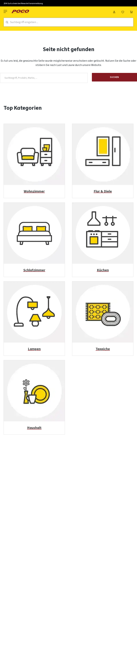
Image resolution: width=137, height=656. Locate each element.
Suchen (114, 77)
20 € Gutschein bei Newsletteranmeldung (23, 3)
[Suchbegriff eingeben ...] (71, 22)
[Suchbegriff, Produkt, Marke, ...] (43, 78)
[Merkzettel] (122, 11)
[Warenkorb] (131, 11)
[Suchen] (7, 22)
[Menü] (5, 11)
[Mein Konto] (114, 11)
